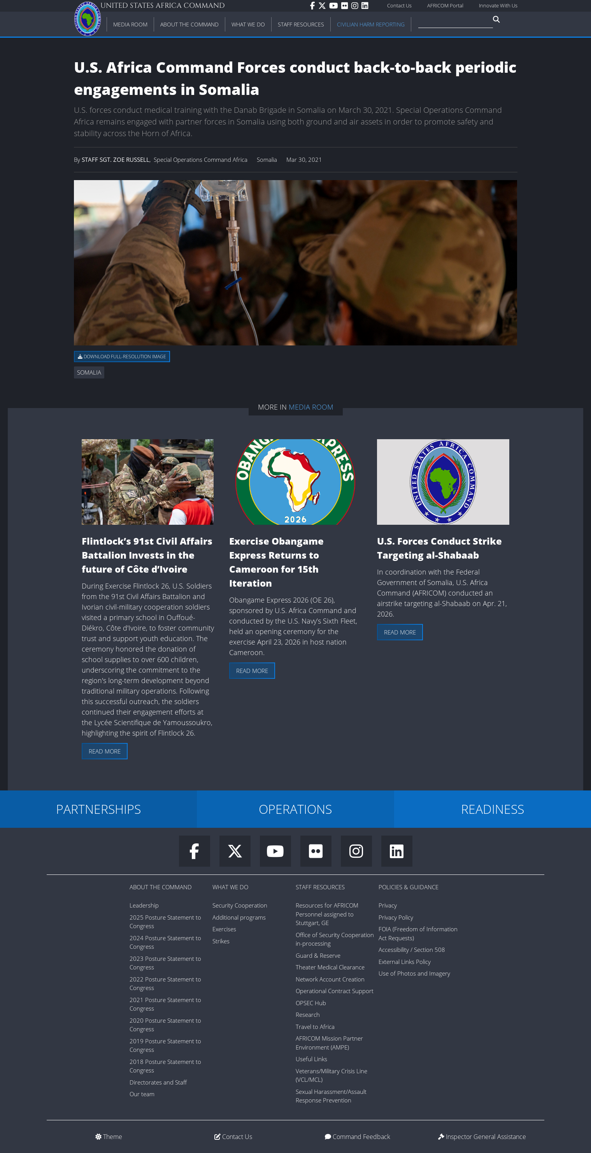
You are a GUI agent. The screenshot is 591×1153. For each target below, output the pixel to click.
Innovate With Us (498, 5)
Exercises (224, 929)
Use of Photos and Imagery (414, 973)
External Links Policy (405, 962)
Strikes (221, 941)
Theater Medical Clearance (330, 967)
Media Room (311, 407)
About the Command (161, 887)
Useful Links (311, 1059)
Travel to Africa (315, 1026)
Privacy (388, 905)
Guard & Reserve (318, 955)
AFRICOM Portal (445, 5)
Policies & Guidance (408, 887)
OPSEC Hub (311, 1003)
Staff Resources (320, 887)
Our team (142, 1094)
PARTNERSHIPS (98, 809)
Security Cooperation (239, 905)
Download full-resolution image (122, 356)
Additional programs (239, 917)
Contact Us (399, 5)
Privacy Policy (396, 917)
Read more (105, 751)
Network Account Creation (330, 979)
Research (308, 1014)
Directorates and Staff (158, 1082)
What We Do (230, 887)
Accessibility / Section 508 (412, 949)
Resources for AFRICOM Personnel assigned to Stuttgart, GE (327, 914)
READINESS (492, 809)
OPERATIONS (295, 809)
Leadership (144, 905)
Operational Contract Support (335, 991)
